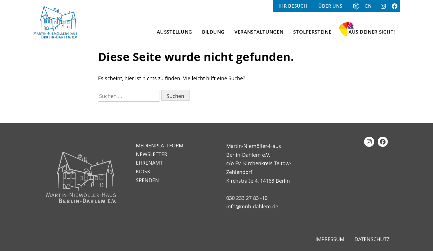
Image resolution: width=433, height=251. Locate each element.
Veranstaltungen (259, 32)
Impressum (329, 239)
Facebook (394, 6)
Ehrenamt (149, 162)
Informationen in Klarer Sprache (354, 6)
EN (368, 6)
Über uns (330, 6)
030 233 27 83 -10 (246, 198)
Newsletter (151, 154)
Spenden (147, 180)
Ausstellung (174, 32)
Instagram (383, 6)
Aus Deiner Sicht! (372, 32)
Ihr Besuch (292, 6)
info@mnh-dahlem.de (252, 206)
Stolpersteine (312, 32)
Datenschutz (372, 239)
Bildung (213, 32)
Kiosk (143, 171)
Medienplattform (159, 145)
